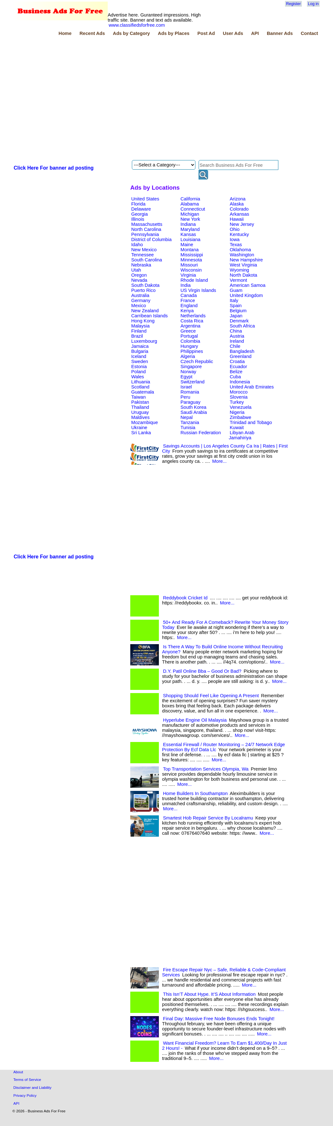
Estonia (139, 366)
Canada (188, 295)
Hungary (189, 346)
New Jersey (242, 224)
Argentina (190, 325)
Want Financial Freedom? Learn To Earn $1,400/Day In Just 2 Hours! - (224, 1046)
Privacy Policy (25, 1095)
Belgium (238, 310)
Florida (138, 203)
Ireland (237, 341)
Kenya (187, 310)
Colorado (239, 209)
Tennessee (142, 254)
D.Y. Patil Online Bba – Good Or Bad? (202, 671)
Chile (235, 346)
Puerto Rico (143, 290)
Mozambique (144, 422)
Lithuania (140, 381)
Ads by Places (173, 33)
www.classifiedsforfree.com (137, 25)
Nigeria (237, 412)
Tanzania (189, 422)
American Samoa (247, 285)
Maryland (190, 229)
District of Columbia (151, 239)
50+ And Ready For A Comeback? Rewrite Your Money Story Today (225, 625)
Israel (186, 386)
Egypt (186, 376)
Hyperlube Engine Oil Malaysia (195, 720)
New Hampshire (246, 259)
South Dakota (145, 285)
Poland (138, 371)
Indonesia (240, 381)
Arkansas (239, 214)
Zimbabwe (240, 417)
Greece (188, 331)
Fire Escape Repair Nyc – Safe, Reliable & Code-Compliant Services (224, 972)
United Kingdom (246, 295)
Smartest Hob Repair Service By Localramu (208, 817)
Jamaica (140, 346)
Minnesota (191, 259)
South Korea (193, 407)
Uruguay (140, 412)
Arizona (238, 198)
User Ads (233, 33)
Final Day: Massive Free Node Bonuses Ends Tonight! (219, 1018)
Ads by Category (131, 33)
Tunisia (187, 427)
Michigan (189, 214)
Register (293, 4)
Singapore (191, 366)
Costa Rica (191, 320)
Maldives (140, 417)
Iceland (138, 356)
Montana (189, 249)
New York (190, 219)
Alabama (189, 203)
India (185, 285)
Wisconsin (191, 270)
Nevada (139, 280)
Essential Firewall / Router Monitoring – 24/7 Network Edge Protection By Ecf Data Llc (223, 747)
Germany (140, 300)
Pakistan (140, 402)
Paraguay (190, 402)
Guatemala (142, 391)
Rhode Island (194, 280)
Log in (313, 4)
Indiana (188, 224)
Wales (137, 376)
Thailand (140, 407)
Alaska (237, 203)
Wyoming (239, 270)
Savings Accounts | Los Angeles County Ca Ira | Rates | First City (225, 448)
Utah (136, 270)
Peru (185, 397)
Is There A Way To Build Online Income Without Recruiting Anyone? (222, 649)
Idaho (137, 244)
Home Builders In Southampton (195, 793)
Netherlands (193, 315)
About (18, 1072)
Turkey (237, 402)
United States (145, 198)
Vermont (238, 280)
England (189, 305)
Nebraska (141, 264)
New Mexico (144, 249)
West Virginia (243, 264)
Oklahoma (240, 249)
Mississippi (191, 254)
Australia (140, 295)
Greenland (240, 356)
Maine (186, 244)
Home (64, 33)
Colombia (190, 341)
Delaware (141, 209)
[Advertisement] (68, 98)
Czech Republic (196, 361)
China (236, 331)
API (255, 33)
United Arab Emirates (252, 386)
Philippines (191, 351)
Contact (309, 33)
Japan (236, 315)
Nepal (186, 417)
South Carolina (146, 259)
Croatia (237, 361)
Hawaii (237, 219)
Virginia (188, 275)
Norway (188, 371)
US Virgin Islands (198, 290)
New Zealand (145, 310)
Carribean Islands (149, 315)
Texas (236, 244)
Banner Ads (280, 33)
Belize (236, 371)
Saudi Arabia (193, 412)
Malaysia (140, 325)
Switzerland (192, 381)
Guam (236, 290)
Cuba (235, 376)
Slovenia (239, 397)
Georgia (139, 214)
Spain (236, 305)
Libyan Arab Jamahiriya (241, 435)
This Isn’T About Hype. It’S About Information (209, 994)
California (190, 198)
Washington (242, 254)
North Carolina (146, 229)
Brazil (137, 336)
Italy (234, 300)
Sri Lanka (141, 432)
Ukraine (139, 427)
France (187, 300)
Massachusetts (146, 224)
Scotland (140, 386)
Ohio (235, 229)
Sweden (139, 361)
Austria (237, 336)
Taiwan (138, 397)
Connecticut (192, 209)
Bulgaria (139, 351)
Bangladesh (242, 351)
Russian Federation (200, 432)
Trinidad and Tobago (251, 422)
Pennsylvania (145, 234)
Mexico (138, 305)
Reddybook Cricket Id (185, 597)
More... (219, 461)
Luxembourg (144, 341)
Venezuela (240, 407)
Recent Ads (92, 33)
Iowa (235, 239)
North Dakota (243, 275)
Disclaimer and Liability (32, 1087)
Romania (189, 391)
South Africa (242, 325)
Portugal (189, 336)
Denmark (239, 320)
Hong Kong (142, 320)
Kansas (188, 234)
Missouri (189, 264)
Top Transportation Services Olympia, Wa (205, 769)
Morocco (239, 391)
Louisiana (190, 239)
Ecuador (238, 366)
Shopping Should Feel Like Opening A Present (211, 695)
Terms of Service (27, 1079)
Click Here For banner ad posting (54, 168)
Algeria (187, 356)
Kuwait (237, 427)
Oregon (139, 275)
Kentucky (239, 234)
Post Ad (206, 33)
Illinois (137, 219)
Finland (138, 331)
